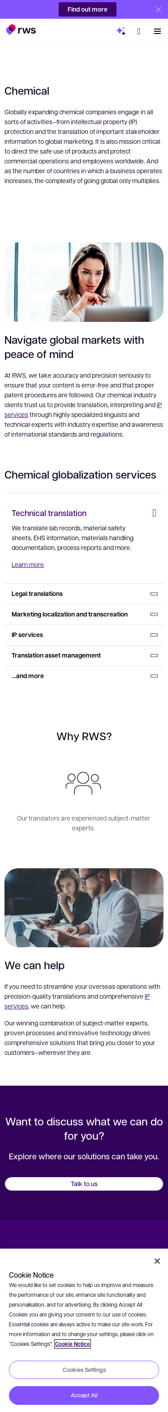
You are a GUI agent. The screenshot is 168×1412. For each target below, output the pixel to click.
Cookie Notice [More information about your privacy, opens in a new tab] (72, 1344)
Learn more (28, 564)
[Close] (157, 1261)
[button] (20, 26)
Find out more (88, 9)
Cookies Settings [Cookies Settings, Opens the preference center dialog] (84, 1370)
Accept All (84, 1395)
